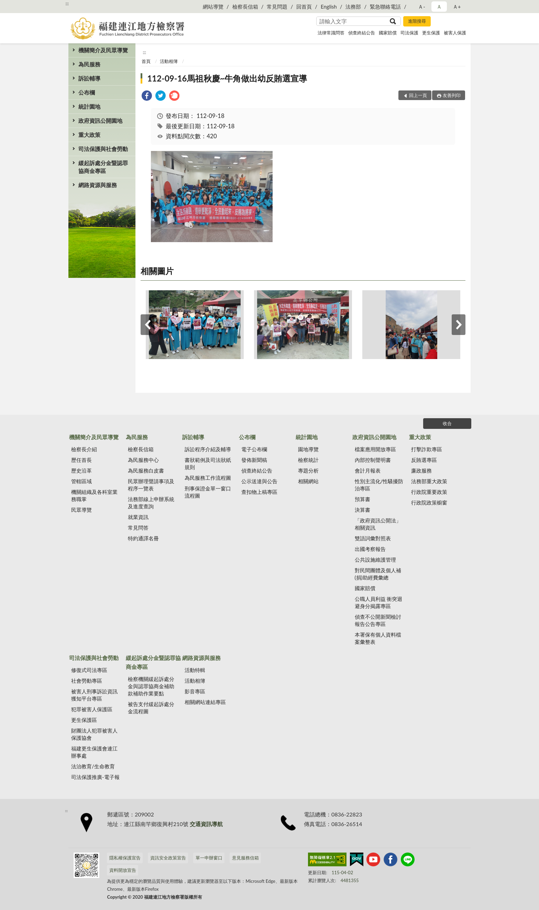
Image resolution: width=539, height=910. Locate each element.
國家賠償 (388, 32)
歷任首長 (81, 460)
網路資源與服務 (97, 185)
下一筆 (458, 324)
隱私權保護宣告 (125, 857)
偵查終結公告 (361, 32)
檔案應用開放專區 (375, 449)
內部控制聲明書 (373, 460)
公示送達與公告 (259, 481)
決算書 (362, 510)
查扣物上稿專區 (259, 492)
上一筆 (147, 324)
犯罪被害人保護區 (91, 709)
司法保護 (409, 32)
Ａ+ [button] (457, 6)
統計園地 (89, 106)
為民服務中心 (143, 460)
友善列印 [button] (452, 95)
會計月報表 (368, 470)
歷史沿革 (81, 470)
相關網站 (308, 481)
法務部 (353, 6)
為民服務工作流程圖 (208, 478)
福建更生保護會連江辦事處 (94, 752)
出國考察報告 (370, 549)
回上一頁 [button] (418, 95)
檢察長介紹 (84, 449)
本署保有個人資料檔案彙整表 (378, 638)
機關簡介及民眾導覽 (103, 50)
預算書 (362, 499)
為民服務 (89, 64)
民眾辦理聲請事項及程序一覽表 (151, 484)
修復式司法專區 (89, 670)
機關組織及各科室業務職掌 (94, 495)
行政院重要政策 (429, 492)
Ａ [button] (439, 6)
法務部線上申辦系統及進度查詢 (151, 502)
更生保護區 (84, 720)
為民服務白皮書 (146, 470)
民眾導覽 (81, 510)
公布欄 (86, 92)
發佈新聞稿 (254, 460)
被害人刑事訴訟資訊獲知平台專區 (94, 695)
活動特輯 (195, 670)
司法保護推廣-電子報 (95, 777)
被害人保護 (455, 32)
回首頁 (304, 6)
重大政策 (89, 134)
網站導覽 (213, 6)
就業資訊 (138, 517)
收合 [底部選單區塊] (447, 423)
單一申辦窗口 (209, 857)
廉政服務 (421, 470)
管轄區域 (81, 481)
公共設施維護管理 (375, 559)
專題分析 (308, 470)
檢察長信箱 (245, 6)
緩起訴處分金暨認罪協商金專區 (103, 167)
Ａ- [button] (421, 6)
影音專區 (195, 691)
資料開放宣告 (122, 870)
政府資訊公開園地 (100, 120)
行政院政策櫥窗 (429, 502)
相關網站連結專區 (205, 702)
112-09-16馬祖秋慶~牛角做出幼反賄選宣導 (227, 78)
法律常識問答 (331, 32)
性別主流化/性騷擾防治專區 (379, 484)
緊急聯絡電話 (385, 6)
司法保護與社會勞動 (103, 148)
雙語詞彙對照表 (373, 538)
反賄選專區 (424, 460)
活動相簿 (169, 61)
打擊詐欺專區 (426, 449)
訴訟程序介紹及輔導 (208, 449)
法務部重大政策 (429, 481)
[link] (147, 96)
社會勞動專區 (86, 681)
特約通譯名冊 (143, 538)
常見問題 (277, 6)
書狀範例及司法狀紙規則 (208, 463)
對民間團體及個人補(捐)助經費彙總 (378, 574)
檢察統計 (308, 460)
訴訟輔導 (89, 78)
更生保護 (431, 32)
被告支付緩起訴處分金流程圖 (151, 707)
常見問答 (138, 527)
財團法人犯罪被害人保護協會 (94, 734)
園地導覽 (308, 449)
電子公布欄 (254, 449)
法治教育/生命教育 (93, 766)
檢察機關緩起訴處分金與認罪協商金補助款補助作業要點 (151, 686)
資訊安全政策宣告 (168, 857)
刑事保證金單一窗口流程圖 (208, 492)
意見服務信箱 (245, 857)
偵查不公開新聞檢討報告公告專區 (378, 620)
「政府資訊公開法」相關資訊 (378, 524)
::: (67, 3)
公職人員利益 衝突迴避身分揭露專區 (379, 602)
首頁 (146, 61)
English (329, 6)
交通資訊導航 (206, 824)
